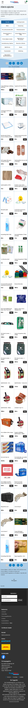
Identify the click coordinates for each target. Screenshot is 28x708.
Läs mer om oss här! (14, 701)
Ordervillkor (4, 614)
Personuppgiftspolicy (6, 616)
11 (18, 63)
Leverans (3, 611)
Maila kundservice (5, 634)
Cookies (3, 618)
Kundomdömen (5, 620)
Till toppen (14, 580)
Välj (25, 288)
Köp (11, 90)
